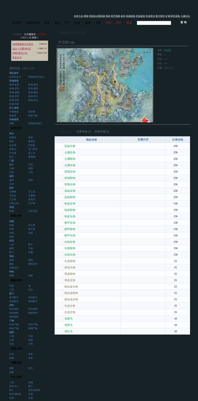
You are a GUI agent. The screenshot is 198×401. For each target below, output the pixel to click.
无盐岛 (12, 195)
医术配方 (14, 297)
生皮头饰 (69, 305)
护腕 (30, 252)
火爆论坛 (185, 16)
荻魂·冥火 (33, 96)
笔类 (11, 233)
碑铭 (86, 16)
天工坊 (31, 191)
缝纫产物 (33, 328)
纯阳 (30, 168)
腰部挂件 (33, 264)
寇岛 (11, 141)
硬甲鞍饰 (69, 229)
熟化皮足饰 (71, 299)
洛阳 (30, 180)
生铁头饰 (69, 254)
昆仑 (11, 156)
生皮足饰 (69, 312)
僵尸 (30, 386)
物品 (57, 22)
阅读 (108, 16)
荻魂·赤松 (14, 100)
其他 (30, 398)
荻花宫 (31, 199)
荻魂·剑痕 (14, 104)
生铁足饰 (69, 241)
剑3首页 (17, 22)
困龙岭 (12, 115)
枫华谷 (31, 141)
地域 (129, 22)
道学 (30, 368)
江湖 (11, 336)
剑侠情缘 (63, 32)
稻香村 (12, 137)
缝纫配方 (33, 301)
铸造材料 (14, 313)
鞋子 (11, 252)
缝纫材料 (33, 313)
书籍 (98, 22)
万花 (30, 164)
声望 (108, 22)
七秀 (30, 172)
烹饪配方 (33, 297)
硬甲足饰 (69, 222)
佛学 (11, 368)
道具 (88, 22)
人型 (11, 382)
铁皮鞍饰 (69, 210)
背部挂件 (14, 267)
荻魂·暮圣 (33, 84)
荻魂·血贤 (14, 84)
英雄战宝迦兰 (35, 123)
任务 (77, 22)
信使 (11, 398)
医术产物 (14, 324)
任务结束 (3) (102, 131)
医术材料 (14, 309)
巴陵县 (31, 145)
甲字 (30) (65, 132)
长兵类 (31, 225)
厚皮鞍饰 (69, 273)
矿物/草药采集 (172, 16)
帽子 (30, 244)
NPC (67, 22)
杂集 (11, 372)
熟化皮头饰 (71, 286)
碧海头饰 (69, 184)
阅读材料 (14, 316)
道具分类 (16, 348)
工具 (11, 289)
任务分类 (16, 128)
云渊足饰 (69, 152)
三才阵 (12, 199)
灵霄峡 (12, 191)
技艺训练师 (15, 394)
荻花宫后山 (15, 77)
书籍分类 (16, 362)
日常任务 (33, 211)
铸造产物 (14, 328)
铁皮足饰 (69, 203)
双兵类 (31, 229)
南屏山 (12, 149)
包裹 (30, 275)
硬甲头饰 (69, 235)
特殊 (11, 271)
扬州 (11, 180)
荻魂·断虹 (33, 92)
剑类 (11, 229)
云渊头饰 (69, 165)
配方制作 (160, 16)
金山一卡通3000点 (21, 48)
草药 (30, 354)
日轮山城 (14, 203)
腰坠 (11, 264)
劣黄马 (68, 318)
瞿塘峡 (31, 156)
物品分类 (16, 280)
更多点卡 (17, 57)
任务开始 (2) (83, 131)
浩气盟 (12, 153)
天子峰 (31, 203)
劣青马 (68, 325)
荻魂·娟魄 (14, 92)
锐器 (11, 236)
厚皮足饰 (69, 280)
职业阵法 (150, 16)
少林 (11, 168)
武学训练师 (34, 390)
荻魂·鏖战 (33, 88)
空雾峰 (31, 195)
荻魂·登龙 (33, 100)
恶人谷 (31, 153)
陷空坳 (31, 111)
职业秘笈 (140, 16)
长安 (11, 184)
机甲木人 (14, 386)
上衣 (11, 244)
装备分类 (16, 215)
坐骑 (11, 275)
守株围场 (14, 111)
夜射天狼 (33, 115)
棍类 (11, 225)
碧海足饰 (69, 171)
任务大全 (78, 16)
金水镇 (12, 145)
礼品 (30, 289)
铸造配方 (14, 301)
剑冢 (11, 123)
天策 (11, 172)
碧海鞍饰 (69, 178)
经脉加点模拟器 (97, 16)
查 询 (183, 22)
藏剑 (11, 164)
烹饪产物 (33, 324)
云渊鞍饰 (69, 158)
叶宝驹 (167, 50)
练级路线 (130, 16)
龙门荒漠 (33, 149)
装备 (47, 22)
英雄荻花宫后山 (36, 77)
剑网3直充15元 (19, 53)
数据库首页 (33, 22)
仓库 (30, 394)
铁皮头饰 (69, 216)
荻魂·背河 (14, 88)
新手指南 (115, 16)
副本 (123, 16)
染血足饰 (69, 190)
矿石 (11, 354)
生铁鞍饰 (69, 248)
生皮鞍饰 (69, 261)
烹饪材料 (33, 309)
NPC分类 (16, 376)
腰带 (11, 248)
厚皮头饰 (69, 267)
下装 (30, 248)
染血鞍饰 (69, 197)
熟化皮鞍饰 (71, 293)
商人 (11, 390)
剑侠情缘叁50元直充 (22, 44)
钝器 (30, 233)
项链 (11, 260)
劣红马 (68, 331)
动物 (30, 382)
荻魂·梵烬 (14, 96)
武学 (118, 22)
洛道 (30, 137)
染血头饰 (69, 146)
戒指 (30, 260)
